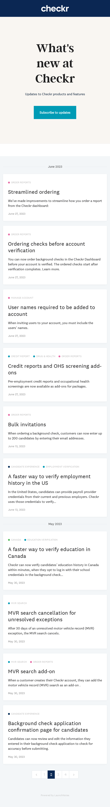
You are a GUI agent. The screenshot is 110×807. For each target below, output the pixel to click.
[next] (73, 774)
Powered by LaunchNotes (55, 795)
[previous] (36, 774)
